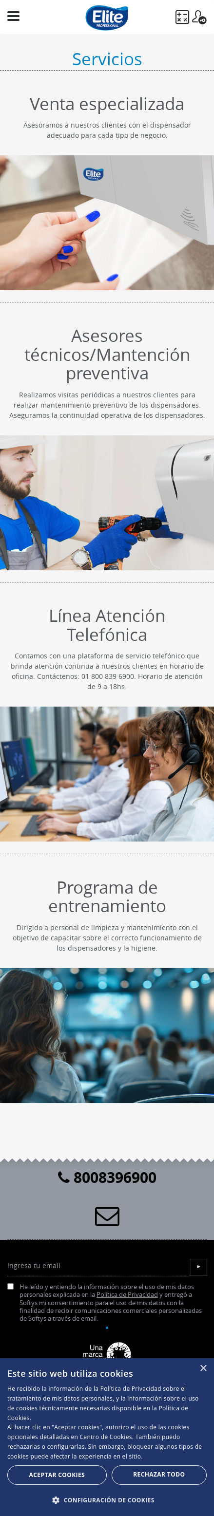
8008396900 (107, 1177)
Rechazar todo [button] (159, 1474)
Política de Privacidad (127, 1295)
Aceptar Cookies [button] (57, 1475)
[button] (107, 1500)
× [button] (203, 1368)
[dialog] (107, 1437)
